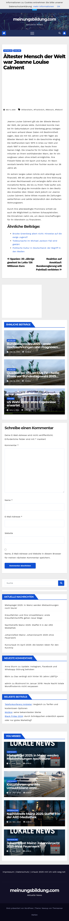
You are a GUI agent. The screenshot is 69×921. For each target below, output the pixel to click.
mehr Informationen (43, 6)
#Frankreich (39, 110)
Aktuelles (8, 50)
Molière (8, 712)
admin (26, 352)
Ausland (17, 50)
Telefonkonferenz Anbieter (18, 704)
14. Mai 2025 (15, 851)
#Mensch (50, 110)
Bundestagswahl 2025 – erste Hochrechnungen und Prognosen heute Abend (32, 347)
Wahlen (34, 915)
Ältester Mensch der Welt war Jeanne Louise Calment (34, 62)
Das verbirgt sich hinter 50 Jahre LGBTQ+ (36, 676)
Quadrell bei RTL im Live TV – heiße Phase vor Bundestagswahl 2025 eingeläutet (33, 376)
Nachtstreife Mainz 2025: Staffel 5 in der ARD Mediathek (33, 815)
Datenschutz (22, 872)
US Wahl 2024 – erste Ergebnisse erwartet (31, 403)
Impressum (8, 872)
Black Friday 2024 (14, 716)
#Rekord (58, 110)
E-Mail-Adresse (13, 516)
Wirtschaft (11, 752)
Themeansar (57, 908)
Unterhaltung (12, 810)
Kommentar (12, 445)
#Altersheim (26, 110)
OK (58, 6)
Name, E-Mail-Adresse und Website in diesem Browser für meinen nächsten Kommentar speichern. (33, 555)
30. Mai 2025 (15, 793)
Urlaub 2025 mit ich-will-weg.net (48, 872)
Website (9, 533)
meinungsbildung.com (34, 19)
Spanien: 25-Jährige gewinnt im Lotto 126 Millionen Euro (20, 262)
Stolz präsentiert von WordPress (20, 908)
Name (9, 500)
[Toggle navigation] (32, 33)
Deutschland (12, 839)
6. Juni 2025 (15, 763)
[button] (60, 33)
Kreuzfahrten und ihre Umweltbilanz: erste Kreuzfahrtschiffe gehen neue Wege (34, 788)
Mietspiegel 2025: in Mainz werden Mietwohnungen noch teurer (33, 757)
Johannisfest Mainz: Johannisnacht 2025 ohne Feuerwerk (33, 844)
